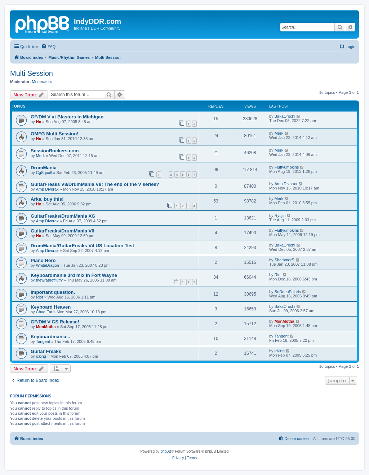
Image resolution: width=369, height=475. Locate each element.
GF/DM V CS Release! (55, 321)
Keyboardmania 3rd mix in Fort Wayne (74, 275)
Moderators (42, 81)
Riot (278, 275)
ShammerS (284, 260)
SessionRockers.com (55, 150)
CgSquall (44, 172)
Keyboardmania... (50, 336)
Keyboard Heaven (51, 307)
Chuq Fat (44, 312)
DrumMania (44, 167)
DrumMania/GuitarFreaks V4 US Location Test (82, 245)
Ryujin (280, 215)
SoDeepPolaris (288, 291)
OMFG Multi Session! (55, 133)
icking (41, 356)
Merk (279, 133)
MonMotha (46, 326)
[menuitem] (48, 46)
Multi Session (31, 73)
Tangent (43, 341)
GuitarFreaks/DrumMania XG (63, 216)
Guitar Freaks (46, 351)
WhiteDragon (47, 265)
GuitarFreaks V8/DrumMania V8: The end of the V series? (95, 184)
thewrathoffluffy (49, 280)
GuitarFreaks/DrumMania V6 (62, 231)
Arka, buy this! (47, 199)
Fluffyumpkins (287, 167)
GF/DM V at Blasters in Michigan (67, 116)
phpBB (165, 451)
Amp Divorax (47, 189)
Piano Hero (43, 260)
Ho (38, 121)
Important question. (53, 292)
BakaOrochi (285, 116)
